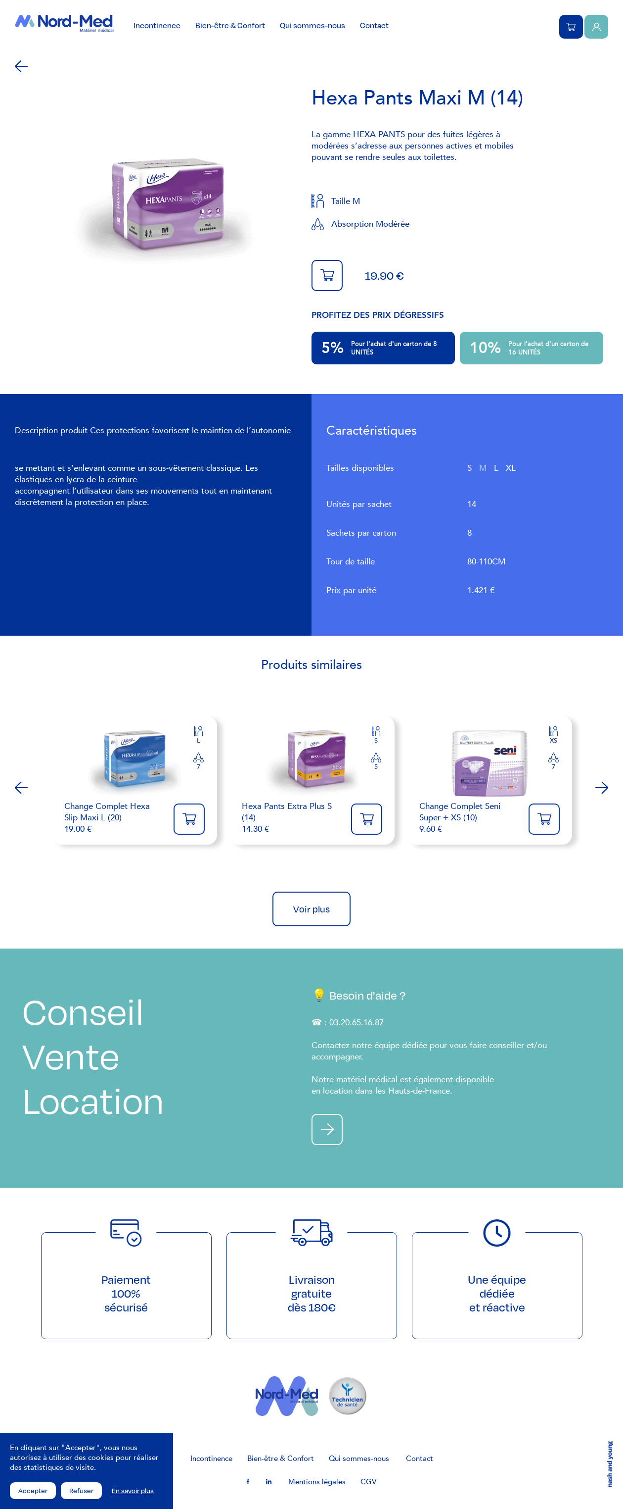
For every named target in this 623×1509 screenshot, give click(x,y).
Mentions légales (317, 1482)
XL (511, 468)
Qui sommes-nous (312, 25)
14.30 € (291, 818)
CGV (368, 1482)
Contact (374, 25)
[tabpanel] (163, 211)
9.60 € (469, 818)
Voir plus (311, 909)
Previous (21, 788)
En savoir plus (133, 1491)
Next (601, 788)
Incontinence (157, 25)
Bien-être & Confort (230, 25)
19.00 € (114, 818)
